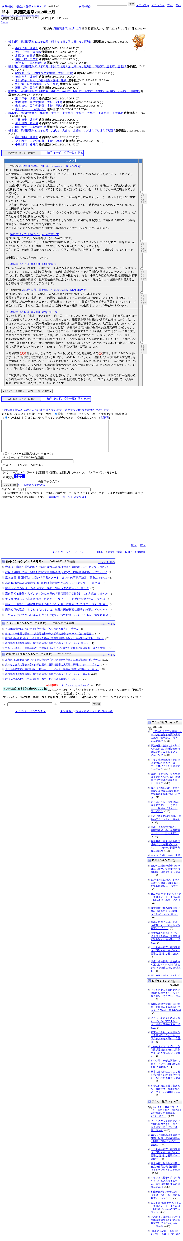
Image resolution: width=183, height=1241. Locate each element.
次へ (170, 5)
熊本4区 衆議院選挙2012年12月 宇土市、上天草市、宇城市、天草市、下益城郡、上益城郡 (65, 113)
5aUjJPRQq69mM (57, 166)
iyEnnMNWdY (78, 289)
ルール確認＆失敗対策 (31, 491)
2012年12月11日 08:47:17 (37, 289)
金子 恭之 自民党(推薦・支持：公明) (38, 140)
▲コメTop (142, 5)
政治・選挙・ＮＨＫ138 (31, 6)
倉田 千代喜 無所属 (28, 51)
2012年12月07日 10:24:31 (25, 234)
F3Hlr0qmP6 (49, 263)
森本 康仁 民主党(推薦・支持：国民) (38, 105)
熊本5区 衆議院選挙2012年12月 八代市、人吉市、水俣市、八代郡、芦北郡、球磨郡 (61, 130)
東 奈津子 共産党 (26, 98)
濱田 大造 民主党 (26, 87)
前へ (178, 5)
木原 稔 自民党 (25, 55)
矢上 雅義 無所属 (26, 123)
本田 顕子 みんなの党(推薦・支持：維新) (41, 80)
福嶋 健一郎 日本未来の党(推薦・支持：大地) (44, 73)
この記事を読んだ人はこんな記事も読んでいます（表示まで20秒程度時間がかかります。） (58, 409)
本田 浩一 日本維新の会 (30, 109)
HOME (101, 558)
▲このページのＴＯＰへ (67, 558)
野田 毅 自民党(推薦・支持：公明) (37, 84)
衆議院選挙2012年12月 (67, 28)
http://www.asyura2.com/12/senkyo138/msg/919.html (20, 16)
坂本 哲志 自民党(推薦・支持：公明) (38, 102)
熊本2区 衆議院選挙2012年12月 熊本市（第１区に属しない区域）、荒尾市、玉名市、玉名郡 (67, 66)
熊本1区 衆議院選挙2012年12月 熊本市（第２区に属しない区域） (50, 41)
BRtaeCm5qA (74, 165)
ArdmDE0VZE (50, 234)
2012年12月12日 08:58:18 (25, 311)
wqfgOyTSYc (50, 311)
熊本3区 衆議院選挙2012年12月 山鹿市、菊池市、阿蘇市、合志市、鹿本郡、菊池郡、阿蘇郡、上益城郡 (74, 91)
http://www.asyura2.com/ (75, 691)
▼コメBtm (158, 5)
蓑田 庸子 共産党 (26, 119)
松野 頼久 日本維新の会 (30, 62)
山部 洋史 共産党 (26, 48)
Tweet (4, 22)
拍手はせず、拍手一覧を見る (65, 152)
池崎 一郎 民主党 (26, 59)
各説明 (104, 417)
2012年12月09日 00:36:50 (25, 263)
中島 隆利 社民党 (26, 144)
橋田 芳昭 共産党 (26, 137)
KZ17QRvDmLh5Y (61, 290)
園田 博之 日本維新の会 (30, 126)
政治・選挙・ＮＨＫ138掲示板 (127, 558)
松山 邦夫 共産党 (26, 76)
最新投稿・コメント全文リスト (67, 503)
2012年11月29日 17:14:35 (34, 165)
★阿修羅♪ (8, 6)
